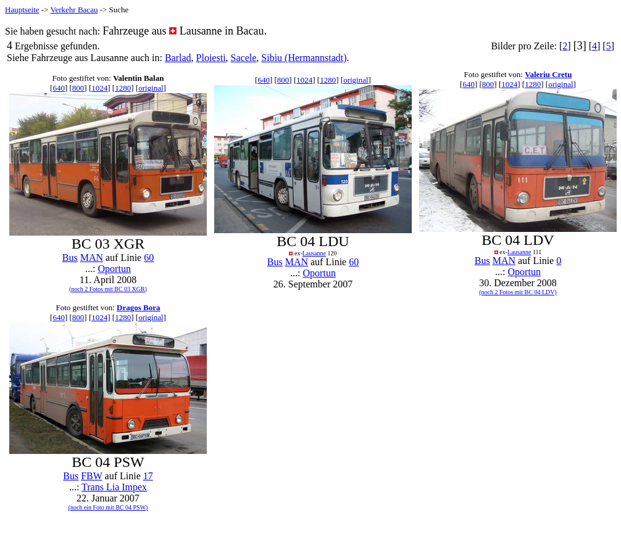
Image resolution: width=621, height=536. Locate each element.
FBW (91, 476)
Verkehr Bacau (74, 9)
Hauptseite (22, 9)
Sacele (244, 57)
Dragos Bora (138, 307)
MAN (91, 257)
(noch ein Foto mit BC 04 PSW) (108, 507)
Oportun (114, 268)
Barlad (178, 57)
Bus (70, 257)
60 (149, 257)
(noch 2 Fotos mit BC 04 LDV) (518, 292)
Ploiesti (211, 57)
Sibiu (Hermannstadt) (303, 57)
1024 (99, 88)
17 (148, 476)
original (150, 88)
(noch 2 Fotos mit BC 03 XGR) (108, 289)
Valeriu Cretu (548, 74)
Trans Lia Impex (114, 487)
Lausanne (314, 253)
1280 (123, 88)
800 (78, 88)
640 (58, 88)
